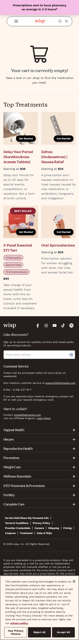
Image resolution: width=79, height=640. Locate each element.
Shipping (53, 528)
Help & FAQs (44, 533)
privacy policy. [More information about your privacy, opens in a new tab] (19, 623)
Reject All (39, 632)
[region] (39, 608)
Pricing (67, 528)
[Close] (74, 581)
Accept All (63, 632)
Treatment (26, 533)
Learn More (44, 418)
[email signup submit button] (72, 354)
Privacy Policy (41, 523)
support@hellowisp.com (60, 383)
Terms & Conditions (16, 523)
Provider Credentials (17, 528)
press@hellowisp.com (27, 414)
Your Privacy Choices (15, 632)
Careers (39, 528)
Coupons (10, 533)
